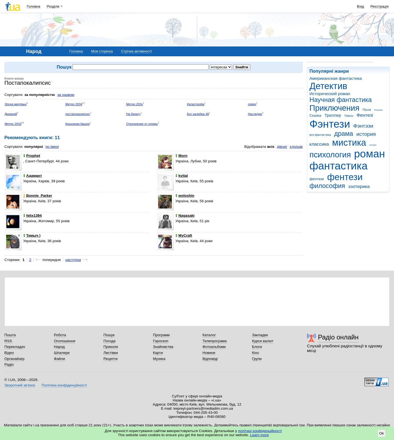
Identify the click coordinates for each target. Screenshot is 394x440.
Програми (161, 335)
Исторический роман (329, 93)
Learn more (259, 435)
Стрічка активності (136, 51)
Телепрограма (214, 341)
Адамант (32, 176)
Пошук (109, 335)
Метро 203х (134, 104)
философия (327, 185)
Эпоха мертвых (16, 104)
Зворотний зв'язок (19, 385)
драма (343, 133)
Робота (60, 335)
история (366, 134)
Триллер (333, 115)
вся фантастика (320, 134)
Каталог (209, 335)
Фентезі (365, 115)
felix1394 (32, 215)
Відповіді (210, 359)
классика (319, 144)
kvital (181, 176)
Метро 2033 (13, 123)
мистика (349, 142)
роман (369, 154)
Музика (159, 359)
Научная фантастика (340, 99)
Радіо (9, 364)
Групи (257, 359)
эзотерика (359, 186)
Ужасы (348, 115)
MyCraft (183, 235)
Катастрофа (195, 104)
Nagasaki (185, 215)
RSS (8, 341)
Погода (109, 341)
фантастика (338, 166)
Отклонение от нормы (142, 123)
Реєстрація (379, 6)
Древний (11, 114)
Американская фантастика (335, 78)
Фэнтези (329, 124)
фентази (316, 179)
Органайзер (14, 359)
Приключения (334, 108)
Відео (9, 353)
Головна (33, 6)
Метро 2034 (73, 104)
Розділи (53, 6)
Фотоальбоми (214, 347)
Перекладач (14, 347)
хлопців (296, 147)
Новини (208, 353)
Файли (59, 359)
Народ (59, 347)
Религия (378, 110)
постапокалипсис (77, 114)
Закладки (260, 335)
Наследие (255, 114)
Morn (181, 156)
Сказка (315, 115)
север (252, 104)
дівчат (282, 147)
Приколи (110, 347)
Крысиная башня (77, 123)
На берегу (133, 114)
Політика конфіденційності (64, 385)
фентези (345, 177)
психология (330, 154)
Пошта (10, 335)
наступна (73, 260)
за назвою (65, 95)
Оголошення (64, 341)
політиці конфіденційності (260, 431)
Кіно (255, 353)
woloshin (184, 195)
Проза (367, 109)
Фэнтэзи (363, 126)
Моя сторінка (102, 51)
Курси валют (262, 341)
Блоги (257, 347)
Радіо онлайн (338, 337)
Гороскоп (160, 341)
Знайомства (163, 347)
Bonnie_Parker (37, 195)
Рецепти (110, 359)
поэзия (372, 145)
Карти (158, 353)
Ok (381, 433)
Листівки (110, 353)
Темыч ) (31, 235)
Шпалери (61, 353)
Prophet (31, 156)
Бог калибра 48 (198, 114)
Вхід (360, 6)
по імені (52, 147)
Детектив (328, 86)
